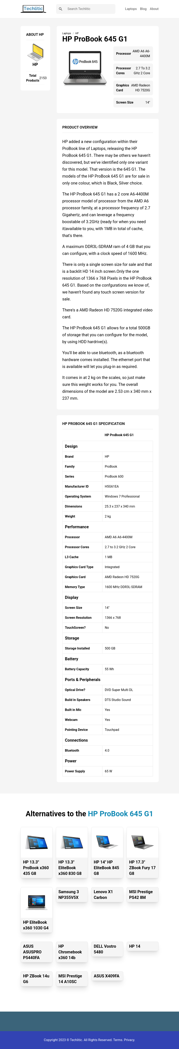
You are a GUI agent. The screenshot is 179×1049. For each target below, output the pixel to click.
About (154, 9)
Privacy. (129, 1040)
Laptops (131, 9)
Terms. (118, 1040)
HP (35, 64)
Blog (143, 9)
